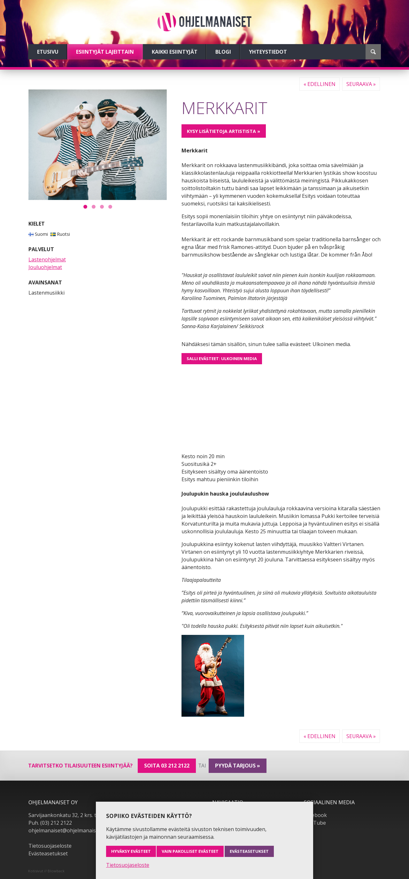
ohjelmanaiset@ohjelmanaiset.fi (66, 830)
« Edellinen (320, 84)
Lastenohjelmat (47, 259)
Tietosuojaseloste (50, 845)
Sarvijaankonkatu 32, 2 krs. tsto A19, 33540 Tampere (91, 815)
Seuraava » (361, 84)
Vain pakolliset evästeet (190, 851)
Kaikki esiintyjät (174, 51)
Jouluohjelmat (45, 267)
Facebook (315, 815)
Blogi (223, 51)
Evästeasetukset (48, 853)
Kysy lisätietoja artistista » (223, 131)
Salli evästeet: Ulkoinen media (222, 358)
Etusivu (47, 51)
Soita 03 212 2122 (166, 765)
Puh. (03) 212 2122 (50, 822)
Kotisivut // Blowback (46, 870)
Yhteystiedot (268, 51)
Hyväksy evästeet (131, 851)
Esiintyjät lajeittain (105, 51)
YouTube (315, 822)
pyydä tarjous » (237, 765)
